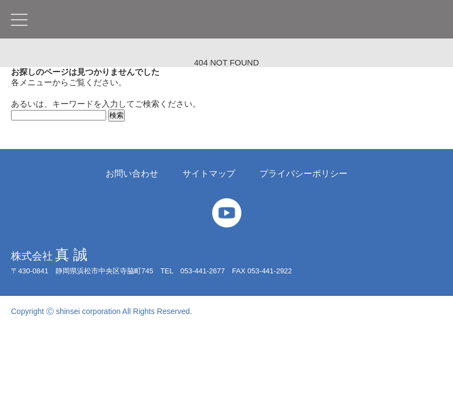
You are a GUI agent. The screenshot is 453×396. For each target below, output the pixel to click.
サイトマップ (209, 173)
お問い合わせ (132, 173)
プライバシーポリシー (303, 173)
